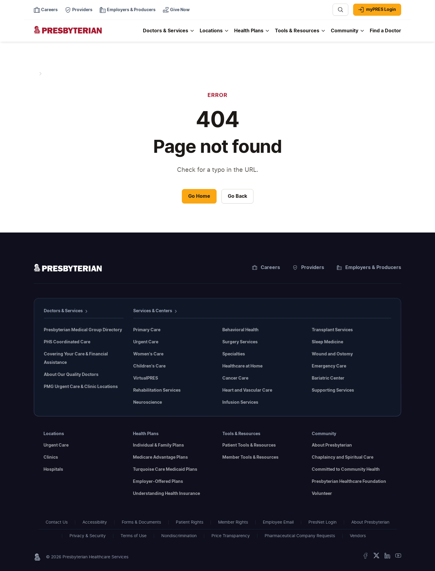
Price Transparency (230, 536)
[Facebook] (365, 557)
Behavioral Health (240, 330)
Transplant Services (332, 330)
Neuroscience (147, 402)
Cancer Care (235, 378)
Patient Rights (189, 522)
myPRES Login (377, 9)
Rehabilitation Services (157, 390)
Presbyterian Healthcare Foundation (349, 482)
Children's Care (149, 366)
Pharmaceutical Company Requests (300, 536)
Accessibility (94, 522)
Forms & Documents (141, 522)
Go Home (199, 196)
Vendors (358, 536)
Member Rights (233, 522)
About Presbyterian (332, 445)
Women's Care (148, 354)
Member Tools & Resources (250, 457)
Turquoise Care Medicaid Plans (165, 469)
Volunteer (322, 494)
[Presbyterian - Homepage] (86, 33)
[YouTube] (398, 557)
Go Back (237, 196)
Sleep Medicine (327, 342)
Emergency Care (329, 366)
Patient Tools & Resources (249, 445)
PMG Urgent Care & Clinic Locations (81, 387)
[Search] (340, 10)
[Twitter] (376, 557)
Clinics (51, 457)
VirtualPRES (145, 378)
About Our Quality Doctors (71, 375)
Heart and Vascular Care (247, 390)
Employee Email (278, 522)
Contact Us (57, 522)
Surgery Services (240, 342)
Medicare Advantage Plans (160, 457)
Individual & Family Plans (158, 445)
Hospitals (53, 469)
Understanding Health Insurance (166, 494)
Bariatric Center (328, 378)
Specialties (233, 354)
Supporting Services (333, 390)
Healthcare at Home (242, 366)
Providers (308, 267)
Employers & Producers (369, 267)
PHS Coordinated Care (67, 342)
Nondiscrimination (179, 536)
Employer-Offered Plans (158, 482)
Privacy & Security (87, 536)
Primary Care (146, 330)
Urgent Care (145, 342)
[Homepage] (68, 269)
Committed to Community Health (346, 469)
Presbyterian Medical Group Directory (83, 330)
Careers (266, 267)
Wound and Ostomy (332, 354)
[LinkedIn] (387, 557)
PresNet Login (322, 522)
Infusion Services (240, 402)
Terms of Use (134, 536)
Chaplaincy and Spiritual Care (342, 457)
